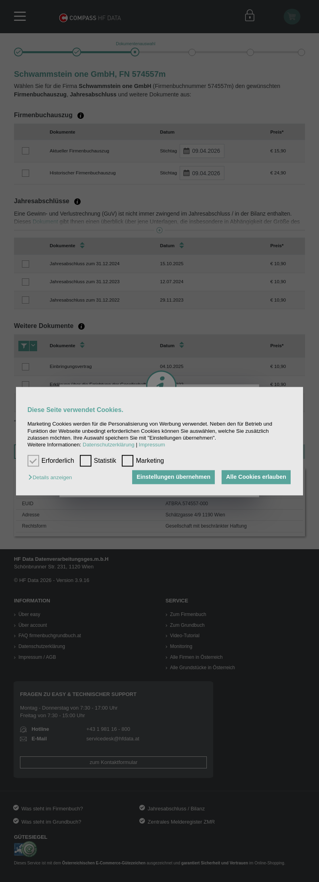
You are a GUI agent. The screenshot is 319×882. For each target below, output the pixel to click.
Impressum (152, 445)
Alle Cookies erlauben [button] (256, 477)
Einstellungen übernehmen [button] (173, 477)
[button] (52, 477)
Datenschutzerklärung (109, 445)
